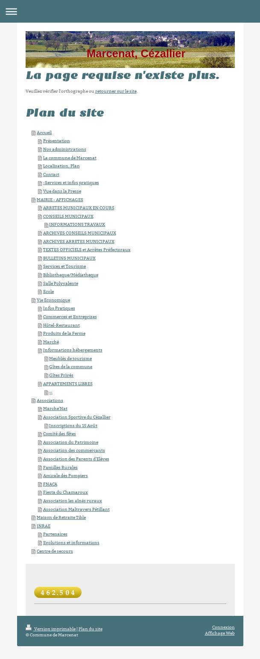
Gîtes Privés (61, 375)
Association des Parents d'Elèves (76, 459)
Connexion (223, 627)
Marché (51, 342)
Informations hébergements (72, 350)
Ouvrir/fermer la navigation (130, 11)
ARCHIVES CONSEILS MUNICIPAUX (79, 233)
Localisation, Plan (61, 166)
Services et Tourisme (64, 266)
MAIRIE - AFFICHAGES (60, 199)
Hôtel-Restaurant (61, 325)
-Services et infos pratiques (71, 182)
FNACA (50, 484)
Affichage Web (220, 633)
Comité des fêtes (59, 433)
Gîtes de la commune (70, 366)
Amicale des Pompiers (65, 475)
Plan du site (90, 629)
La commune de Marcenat (69, 158)
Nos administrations (64, 149)
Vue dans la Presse (62, 191)
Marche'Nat (55, 408)
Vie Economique (53, 300)
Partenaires (55, 534)
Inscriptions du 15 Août (73, 425)
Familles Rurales (60, 467)
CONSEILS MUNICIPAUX (68, 216)
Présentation (56, 141)
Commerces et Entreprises (70, 316)
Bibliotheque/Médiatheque (70, 275)
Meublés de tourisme (70, 358)
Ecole (48, 291)
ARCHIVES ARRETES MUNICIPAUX (78, 241)
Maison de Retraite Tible (61, 517)
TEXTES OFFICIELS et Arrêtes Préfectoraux (87, 249)
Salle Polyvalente (60, 283)
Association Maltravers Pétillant (76, 509)
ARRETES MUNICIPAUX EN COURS (78, 208)
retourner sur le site (116, 91)
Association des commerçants (74, 450)
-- (51, 392)
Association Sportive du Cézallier (77, 417)
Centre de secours (55, 551)
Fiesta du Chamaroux (65, 492)
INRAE (43, 526)
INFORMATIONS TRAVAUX (77, 224)
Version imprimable (51, 629)
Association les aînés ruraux (72, 501)
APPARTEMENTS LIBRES (68, 384)
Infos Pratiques (59, 308)
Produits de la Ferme (64, 333)
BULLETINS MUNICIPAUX (69, 258)
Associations (50, 400)
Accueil (44, 132)
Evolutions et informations (71, 542)
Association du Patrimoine (70, 442)
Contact (51, 174)
